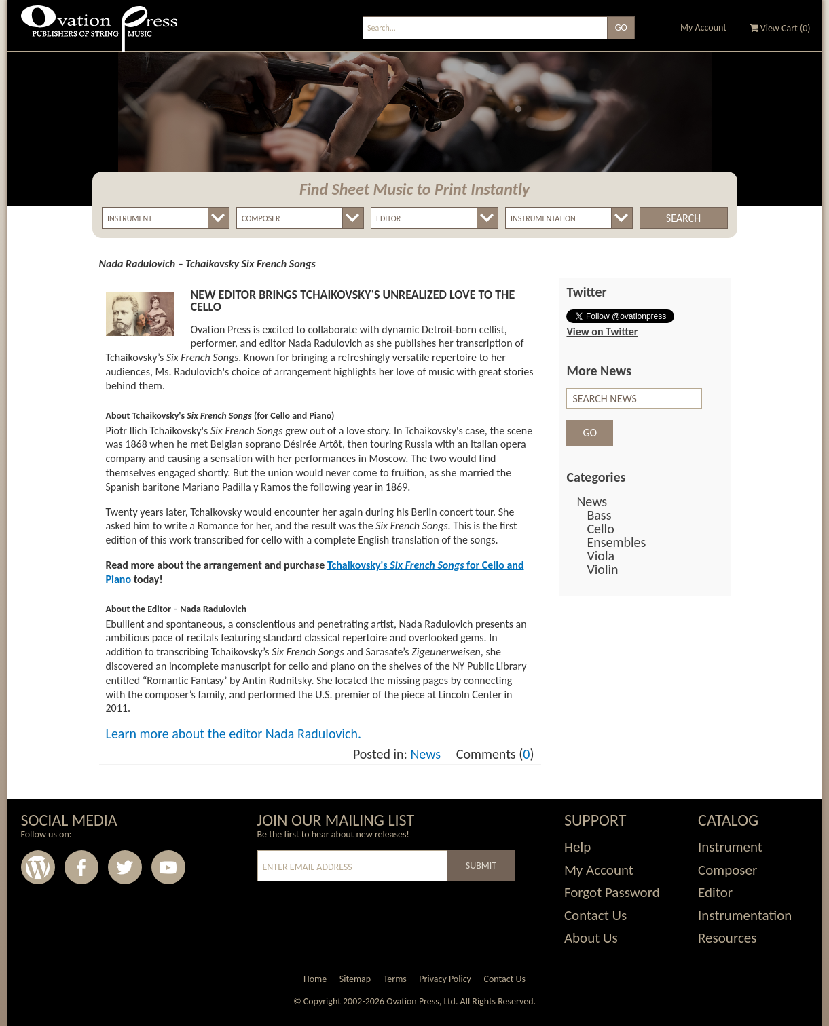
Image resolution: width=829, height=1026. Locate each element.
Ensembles (616, 542)
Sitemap (355, 979)
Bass (599, 515)
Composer (727, 870)
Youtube (168, 867)
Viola (600, 556)
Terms (395, 979)
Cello (600, 528)
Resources (727, 938)
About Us (591, 938)
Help (577, 847)
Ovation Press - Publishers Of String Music (99, 33)
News (425, 754)
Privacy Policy (445, 979)
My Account (703, 27)
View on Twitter (602, 331)
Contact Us (595, 915)
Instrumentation (745, 915)
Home (315, 979)
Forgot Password (612, 892)
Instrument (730, 847)
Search (683, 218)
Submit (481, 865)
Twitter (125, 867)
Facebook (81, 867)
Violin (602, 569)
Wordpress (38, 867)
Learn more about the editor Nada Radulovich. (234, 733)
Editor (715, 892)
